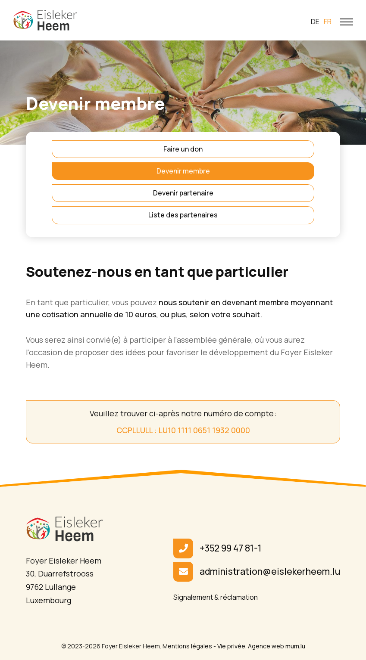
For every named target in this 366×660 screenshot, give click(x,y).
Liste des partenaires (183, 215)
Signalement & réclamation (215, 597)
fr (328, 21)
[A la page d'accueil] (45, 20)
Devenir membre (183, 171)
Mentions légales (187, 646)
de (315, 21)
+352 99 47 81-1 (231, 548)
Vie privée (231, 646)
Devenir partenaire (183, 193)
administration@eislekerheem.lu (270, 571)
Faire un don (183, 149)
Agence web (266, 646)
